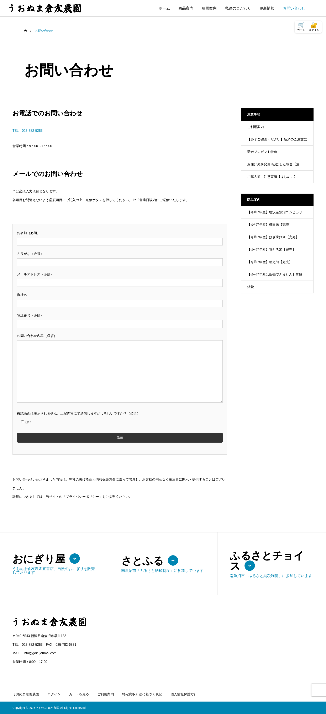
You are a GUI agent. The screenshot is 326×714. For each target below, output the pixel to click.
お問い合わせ (294, 8)
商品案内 (185, 8)
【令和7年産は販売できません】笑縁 (274, 274)
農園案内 (209, 8)
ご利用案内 (255, 127)
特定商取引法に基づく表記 (142, 694)
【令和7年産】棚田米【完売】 (269, 224)
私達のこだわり (238, 8)
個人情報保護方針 (183, 694)
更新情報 (266, 8)
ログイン (54, 694)
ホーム (164, 8)
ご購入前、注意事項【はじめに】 (272, 176)
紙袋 (250, 287)
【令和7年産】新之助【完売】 (269, 262)
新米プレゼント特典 (262, 152)
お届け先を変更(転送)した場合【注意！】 (273, 166)
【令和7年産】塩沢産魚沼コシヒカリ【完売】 (274, 214)
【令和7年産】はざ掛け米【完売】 (273, 237)
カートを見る (79, 694)
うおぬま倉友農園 (25, 694)
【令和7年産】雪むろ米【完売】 (271, 249)
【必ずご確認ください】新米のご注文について (277, 142)
